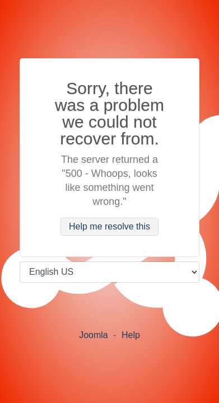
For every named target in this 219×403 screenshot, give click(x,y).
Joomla (93, 335)
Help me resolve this (109, 227)
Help (131, 335)
